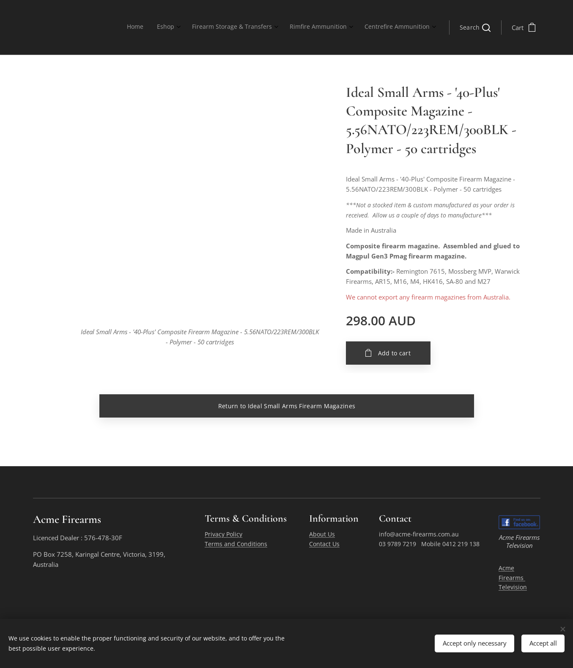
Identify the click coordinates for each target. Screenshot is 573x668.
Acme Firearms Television (513, 577)
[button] (475, 27)
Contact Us (324, 544)
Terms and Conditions (235, 544)
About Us (321, 535)
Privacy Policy (223, 535)
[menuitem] (365, 27)
